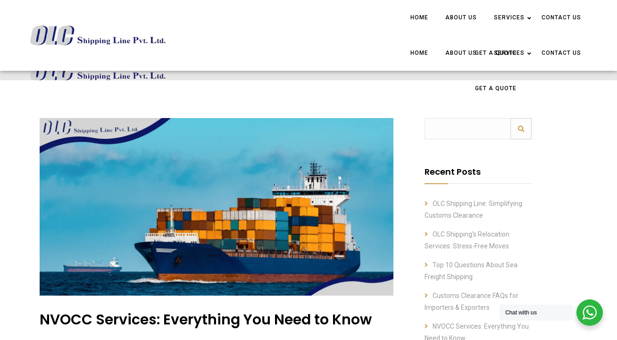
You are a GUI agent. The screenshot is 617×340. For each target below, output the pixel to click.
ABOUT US (461, 17)
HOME (419, 17)
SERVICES (509, 17)
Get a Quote (496, 88)
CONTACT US (561, 17)
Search (521, 128)
